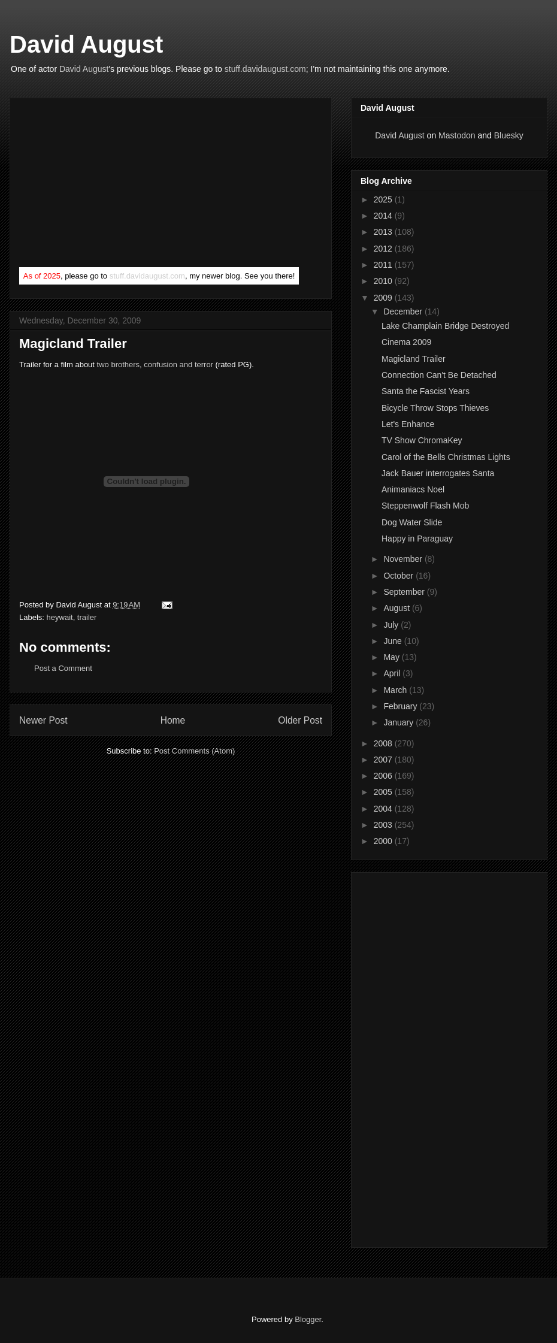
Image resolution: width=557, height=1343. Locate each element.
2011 (384, 265)
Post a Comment (63, 668)
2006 (384, 776)
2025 (384, 199)
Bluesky (508, 135)
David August (86, 44)
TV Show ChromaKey (422, 440)
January (399, 722)
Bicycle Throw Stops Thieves (435, 408)
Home (173, 720)
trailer (87, 617)
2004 (384, 808)
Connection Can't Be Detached (439, 375)
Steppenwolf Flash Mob (425, 505)
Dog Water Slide (412, 522)
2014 (384, 215)
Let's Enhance (408, 424)
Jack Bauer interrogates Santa (438, 473)
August (397, 608)
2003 (384, 825)
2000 (384, 841)
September (404, 592)
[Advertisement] (109, 185)
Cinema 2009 (406, 342)
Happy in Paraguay (417, 538)
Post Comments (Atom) (194, 750)
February (401, 706)
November (403, 559)
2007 (384, 759)
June (393, 641)
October (399, 575)
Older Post (300, 720)
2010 (384, 281)
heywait (60, 617)
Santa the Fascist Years (426, 391)
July (392, 625)
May (392, 657)
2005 (384, 792)
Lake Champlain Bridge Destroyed (445, 326)
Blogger (308, 1319)
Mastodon (456, 135)
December (403, 311)
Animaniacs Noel (413, 489)
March (396, 690)
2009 (384, 298)
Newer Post (43, 720)
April (392, 673)
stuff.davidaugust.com (265, 69)
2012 (384, 248)
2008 (384, 743)
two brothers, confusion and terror (155, 364)
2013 (384, 232)
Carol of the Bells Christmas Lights (446, 457)
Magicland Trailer (414, 359)
